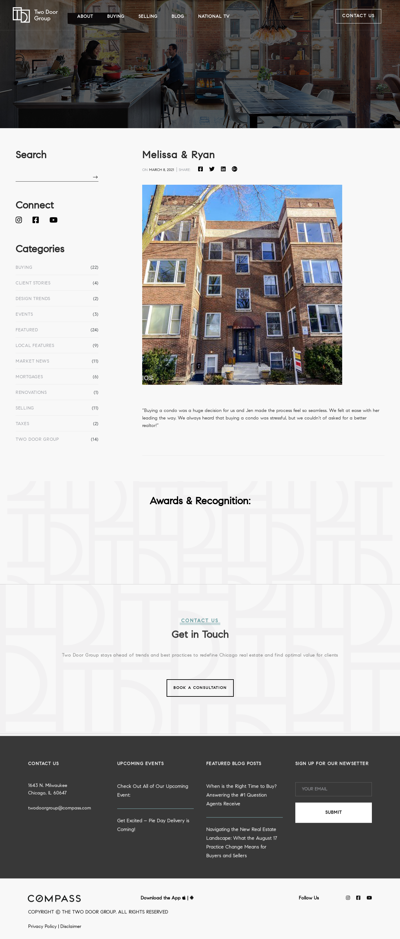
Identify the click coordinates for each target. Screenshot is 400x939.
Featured (27, 330)
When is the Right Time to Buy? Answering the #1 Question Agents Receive (241, 822)
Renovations (31, 393)
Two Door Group (37, 440)
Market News (32, 361)
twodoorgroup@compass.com (59, 835)
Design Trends (33, 299)
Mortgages (29, 377)
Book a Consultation (200, 688)
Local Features (35, 346)
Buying (24, 268)
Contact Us (358, 16)
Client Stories (33, 283)
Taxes (22, 424)
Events (24, 315)
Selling (25, 408)
